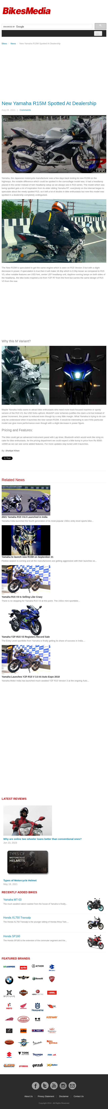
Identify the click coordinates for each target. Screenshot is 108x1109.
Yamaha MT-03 (12, 899)
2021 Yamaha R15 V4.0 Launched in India (24, 517)
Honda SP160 (11, 936)
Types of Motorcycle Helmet (20, 880)
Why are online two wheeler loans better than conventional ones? (42, 838)
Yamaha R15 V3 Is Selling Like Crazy (22, 597)
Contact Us (79, 1096)
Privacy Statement (46, 1096)
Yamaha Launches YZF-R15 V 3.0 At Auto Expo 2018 (31, 676)
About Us (28, 1096)
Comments (25, 110)
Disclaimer (64, 1096)
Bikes (4, 43)
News (13, 43)
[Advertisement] (54, 71)
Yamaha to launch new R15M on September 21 (27, 557)
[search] (46, 26)
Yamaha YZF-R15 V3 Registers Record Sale (26, 636)
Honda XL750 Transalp (17, 917)
